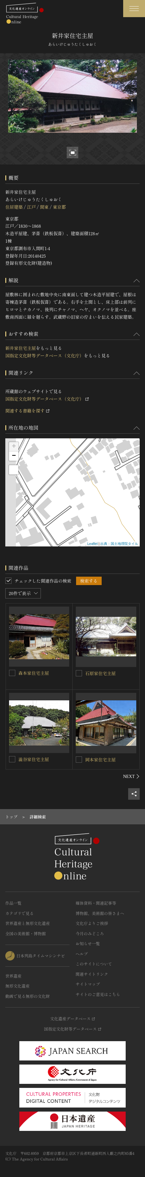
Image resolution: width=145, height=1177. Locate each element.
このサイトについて (94, 964)
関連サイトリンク (92, 974)
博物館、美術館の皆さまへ (100, 913)
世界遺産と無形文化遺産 (27, 923)
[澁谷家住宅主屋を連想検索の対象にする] (12, 759)
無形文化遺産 (17, 986)
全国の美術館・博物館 (25, 933)
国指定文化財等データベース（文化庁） (44, 355)
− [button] (14, 456)
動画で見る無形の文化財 (27, 996)
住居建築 (14, 207)
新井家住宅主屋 (20, 348)
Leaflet (92, 544)
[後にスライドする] (131, 776)
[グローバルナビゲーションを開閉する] (134, 8)
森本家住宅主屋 (33, 673)
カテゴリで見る (19, 913)
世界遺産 (13, 976)
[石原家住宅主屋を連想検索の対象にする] (79, 673)
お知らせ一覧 (88, 943)
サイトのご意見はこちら (98, 994)
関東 (44, 207)
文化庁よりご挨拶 (92, 923)
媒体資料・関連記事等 (96, 903)
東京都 (59, 207)
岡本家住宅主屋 (100, 759)
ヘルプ (82, 954)
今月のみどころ (90, 933)
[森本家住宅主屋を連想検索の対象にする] (12, 673)
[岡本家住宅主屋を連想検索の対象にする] (79, 759)
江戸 (31, 207)
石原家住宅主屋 (100, 673)
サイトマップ (88, 984)
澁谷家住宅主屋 (33, 759)
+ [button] (14, 446)
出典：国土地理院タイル (119, 544)
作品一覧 (13, 903)
